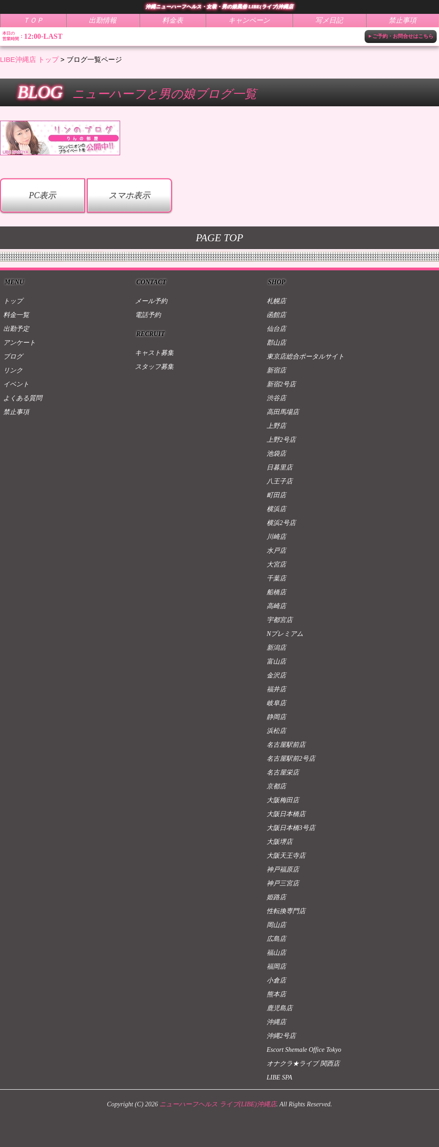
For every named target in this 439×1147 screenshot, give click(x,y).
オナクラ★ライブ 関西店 (303, 1063)
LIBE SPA (279, 1077)
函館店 (276, 314)
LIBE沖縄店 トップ (29, 59)
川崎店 (276, 536)
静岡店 (276, 717)
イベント (16, 384)
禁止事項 (16, 412)
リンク (13, 370)
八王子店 (280, 481)
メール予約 (151, 301)
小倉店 (276, 980)
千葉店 (276, 578)
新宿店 (276, 370)
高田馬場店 (283, 412)
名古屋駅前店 (286, 744)
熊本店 (276, 994)
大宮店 (276, 564)
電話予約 (148, 314)
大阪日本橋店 (286, 814)
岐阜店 (276, 703)
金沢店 (276, 675)
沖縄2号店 (281, 1035)
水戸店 (276, 550)
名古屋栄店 (283, 772)
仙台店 (276, 328)
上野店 (276, 425)
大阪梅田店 (283, 800)
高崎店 (276, 606)
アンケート (19, 342)
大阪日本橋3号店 (291, 827)
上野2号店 (281, 439)
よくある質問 (22, 398)
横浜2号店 (281, 522)
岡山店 (276, 924)
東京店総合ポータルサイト (305, 356)
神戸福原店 (283, 869)
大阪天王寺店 (286, 855)
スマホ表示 (129, 195)
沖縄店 (276, 1022)
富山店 (276, 661)
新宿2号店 (281, 384)
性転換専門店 (286, 911)
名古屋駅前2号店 (291, 758)
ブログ (13, 356)
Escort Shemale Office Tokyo (304, 1049)
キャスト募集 (154, 352)
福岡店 (276, 966)
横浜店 (276, 509)
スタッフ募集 (154, 366)
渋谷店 (276, 398)
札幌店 (276, 301)
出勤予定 (16, 328)
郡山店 (276, 342)
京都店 (276, 786)
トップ (13, 301)
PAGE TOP (219, 238)
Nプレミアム (285, 633)
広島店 (276, 938)
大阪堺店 (280, 841)
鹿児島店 (280, 1008)
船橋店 (276, 592)
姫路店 (276, 897)
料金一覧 (16, 314)
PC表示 (42, 195)
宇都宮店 (280, 619)
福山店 (276, 952)
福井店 (276, 689)
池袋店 (276, 453)
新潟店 (276, 647)
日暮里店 (280, 467)
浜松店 (276, 730)
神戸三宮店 (283, 883)
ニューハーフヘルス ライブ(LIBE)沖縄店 (217, 1104)
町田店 (276, 495)
